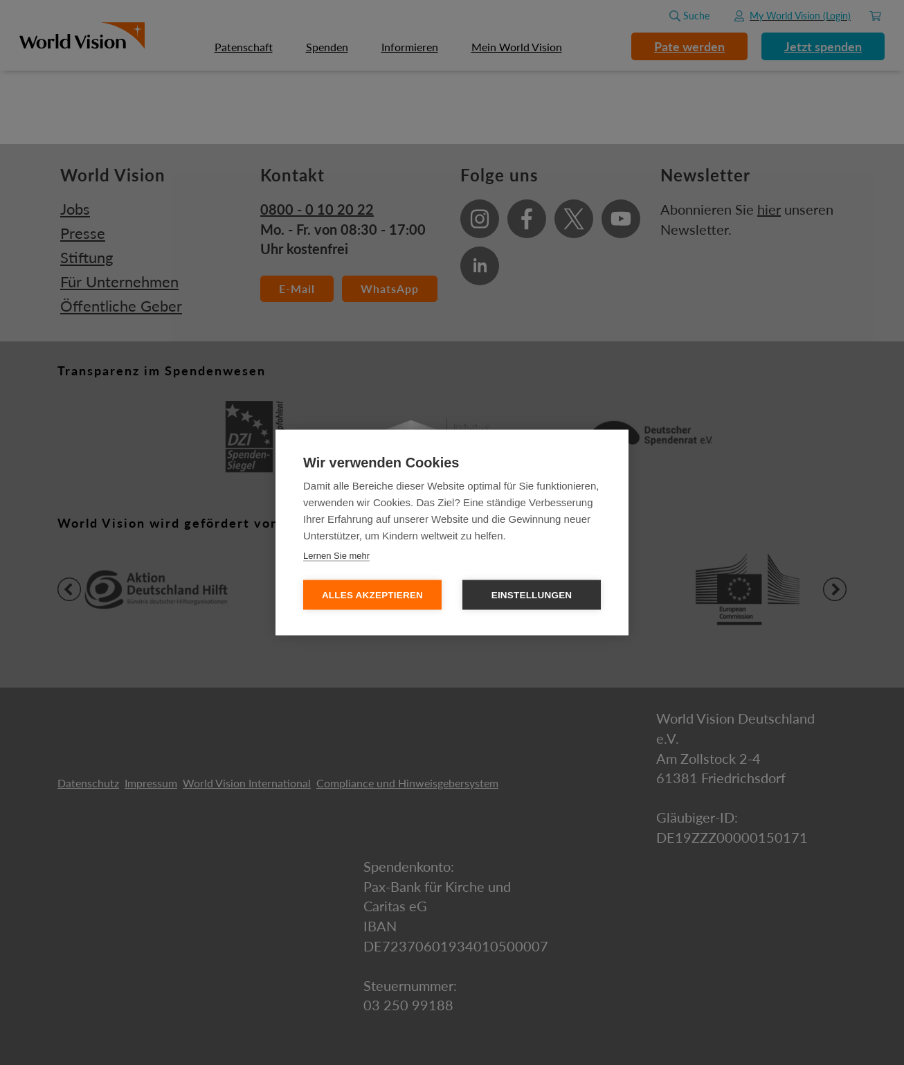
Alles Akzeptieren (372, 595)
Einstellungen (531, 595)
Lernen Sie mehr (336, 556)
